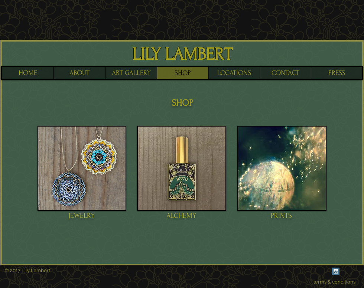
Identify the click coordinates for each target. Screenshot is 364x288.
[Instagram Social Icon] (335, 271)
